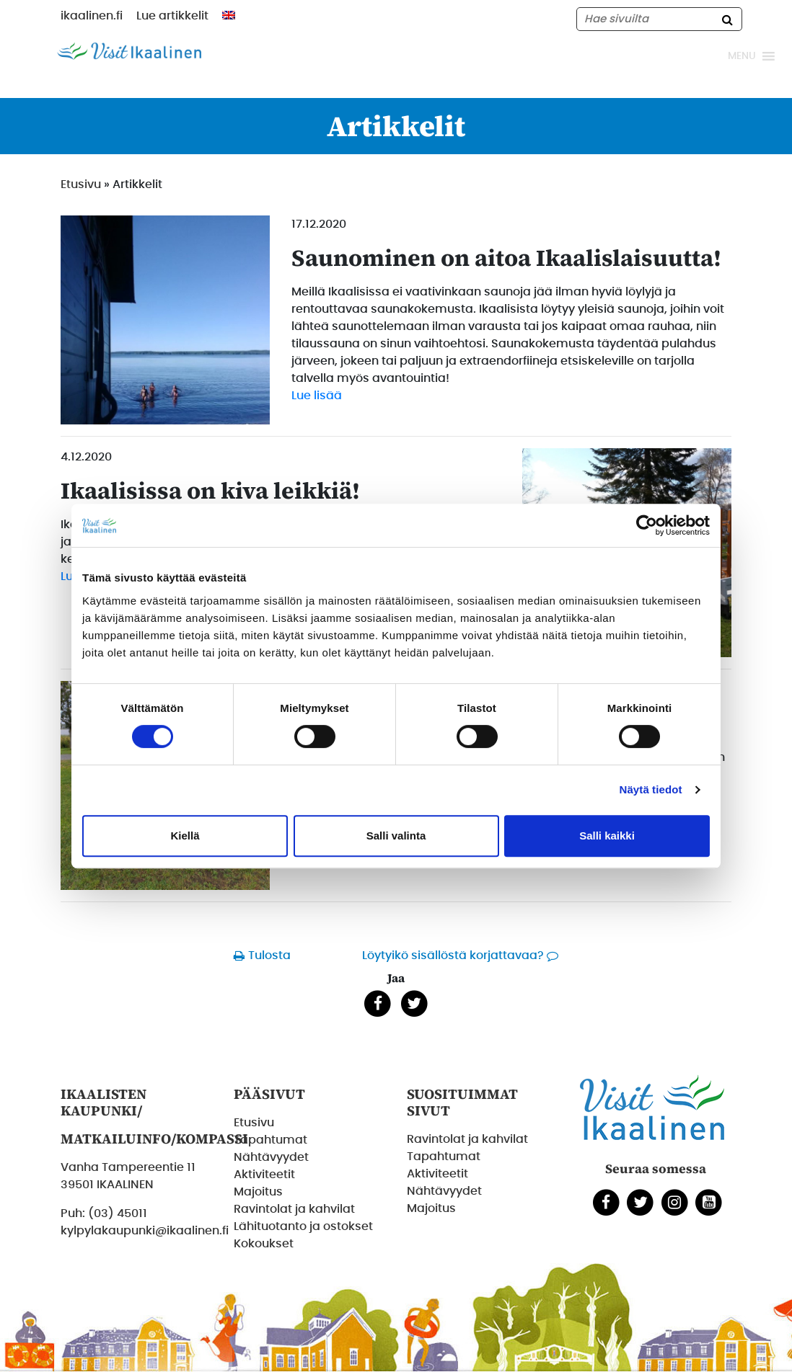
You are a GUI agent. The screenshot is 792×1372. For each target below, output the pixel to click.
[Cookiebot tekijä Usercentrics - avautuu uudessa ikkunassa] (647, 525)
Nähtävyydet (271, 1157)
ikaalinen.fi (92, 16)
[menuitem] (228, 15)
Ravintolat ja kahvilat (294, 1209)
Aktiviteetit (264, 1174)
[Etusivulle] (129, 50)
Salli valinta (396, 835)
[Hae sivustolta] (659, 19)
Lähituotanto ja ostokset (303, 1226)
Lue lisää (316, 395)
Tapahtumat (270, 1140)
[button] (742, 56)
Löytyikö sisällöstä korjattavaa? (453, 955)
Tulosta (269, 955)
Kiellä (184, 835)
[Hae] (727, 19)
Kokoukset (264, 1244)
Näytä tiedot (651, 789)
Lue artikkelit (172, 16)
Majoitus (258, 1192)
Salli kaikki (607, 835)
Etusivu (81, 184)
